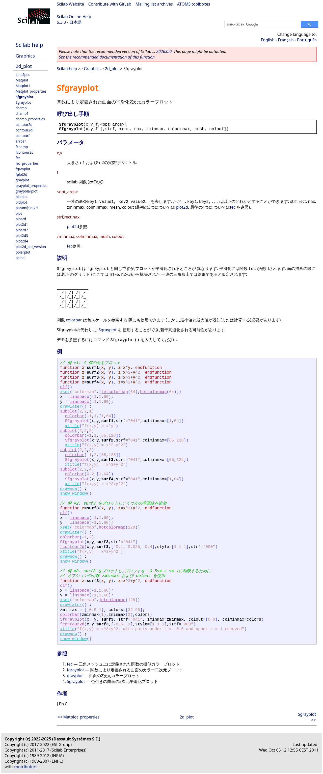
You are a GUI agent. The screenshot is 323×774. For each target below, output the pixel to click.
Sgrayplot (23, 102)
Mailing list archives (154, 4)
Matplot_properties (31, 91)
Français (286, 40)
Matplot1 (23, 85)
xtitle (72, 426)
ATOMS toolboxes (193, 4)
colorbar (74, 320)
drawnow (68, 489)
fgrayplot (23, 169)
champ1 (22, 113)
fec (18, 157)
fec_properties (27, 163)
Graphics (25, 55)
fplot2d (21, 174)
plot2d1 (22, 224)
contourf (23, 135)
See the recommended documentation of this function (107, 57)
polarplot (23, 252)
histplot (22, 196)
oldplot (21, 202)
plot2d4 (22, 241)
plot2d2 (22, 230)
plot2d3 (22, 235)
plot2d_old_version (31, 246)
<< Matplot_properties (78, 717)
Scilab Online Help (74, 16)
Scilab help (29, 44)
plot (19, 213)
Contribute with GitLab (109, 4)
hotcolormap (153, 392)
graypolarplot (27, 191)
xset (65, 392)
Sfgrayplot (24, 96)
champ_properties (30, 119)
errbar (21, 141)
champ (21, 107)
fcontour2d (25, 152)
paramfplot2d (27, 207)
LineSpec (23, 74)
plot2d (21, 218)
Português (307, 40)
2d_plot (24, 66)
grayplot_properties (31, 185)
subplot (68, 411)
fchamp (22, 146)
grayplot (22, 180)
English (268, 40)
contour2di (24, 130)
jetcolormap (114, 392)
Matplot (22, 80)
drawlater (71, 406)
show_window (73, 493)
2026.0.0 (164, 51)
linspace (79, 397)
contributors (25, 766)
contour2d (24, 124)
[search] (260, 24)
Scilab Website (70, 4)
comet (21, 257)
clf (63, 387)
